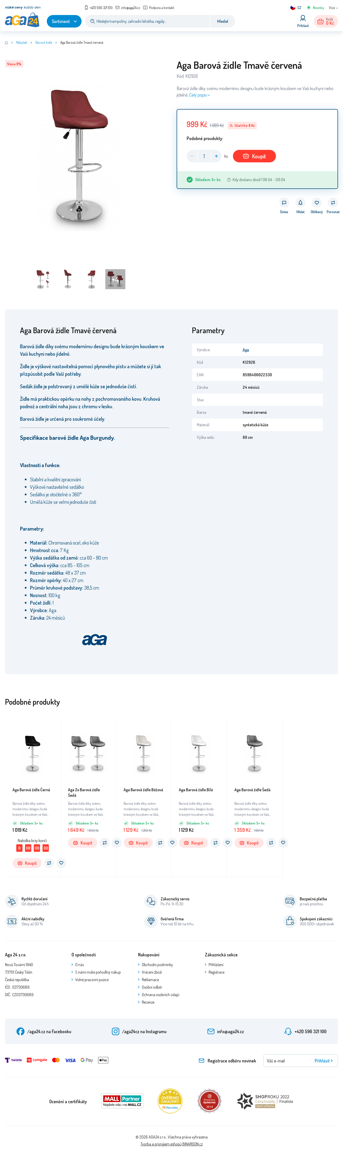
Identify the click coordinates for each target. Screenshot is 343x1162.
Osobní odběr (152, 987)
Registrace (216, 972)
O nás (79, 964)
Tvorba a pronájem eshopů (161, 1143)
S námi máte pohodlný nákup (98, 972)
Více (332, 8)
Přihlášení (216, 964)
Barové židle (44, 42)
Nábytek (21, 42)
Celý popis (198, 95)
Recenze (148, 1002)
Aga (246, 349)
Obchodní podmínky (157, 964)
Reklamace (150, 979)
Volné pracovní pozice (92, 979)
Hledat (222, 21)
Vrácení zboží (152, 972)
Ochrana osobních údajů (160, 994)
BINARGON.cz (192, 1143)
